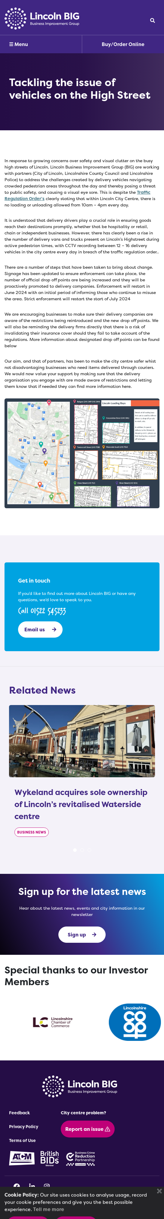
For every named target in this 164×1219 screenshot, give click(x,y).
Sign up (82, 934)
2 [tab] (82, 850)
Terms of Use (22, 1140)
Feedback (19, 1112)
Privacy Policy (23, 1126)
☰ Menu (18, 44)
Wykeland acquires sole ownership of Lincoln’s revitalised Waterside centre (80, 804)
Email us (40, 629)
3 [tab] (89, 850)
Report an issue (87, 1129)
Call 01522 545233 (42, 610)
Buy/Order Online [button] (123, 44)
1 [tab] (75, 850)
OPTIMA (94, 1211)
